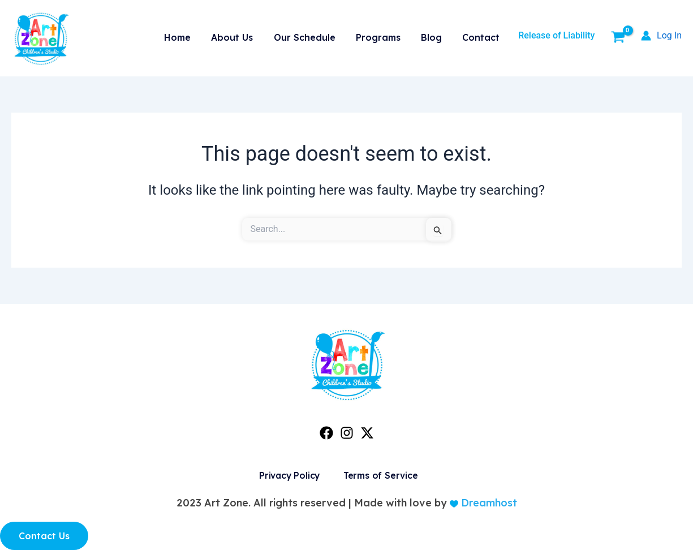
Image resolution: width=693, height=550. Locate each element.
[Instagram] (347, 433)
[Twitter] (367, 433)
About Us (245, 35)
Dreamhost (487, 502)
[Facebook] (326, 433)
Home (193, 35)
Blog (435, 35)
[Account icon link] (661, 35)
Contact (482, 35)
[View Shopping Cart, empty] (618, 38)
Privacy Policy (287, 475)
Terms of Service (379, 475)
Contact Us (44, 536)
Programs (385, 35)
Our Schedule (315, 35)
